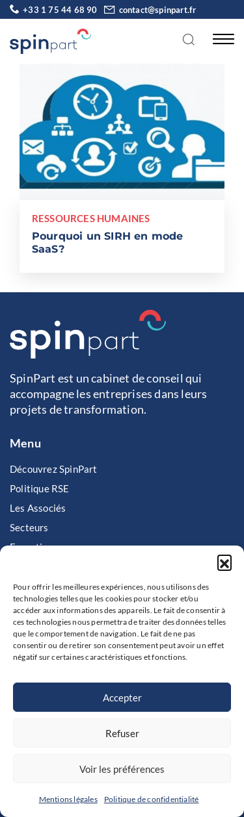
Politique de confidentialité (151, 799)
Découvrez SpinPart (54, 469)
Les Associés (38, 508)
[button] (224, 561)
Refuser (122, 733)
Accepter (122, 697)
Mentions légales (68, 799)
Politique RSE (40, 488)
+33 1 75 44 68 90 (54, 10)
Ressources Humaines (91, 218)
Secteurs (29, 527)
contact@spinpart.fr (148, 10)
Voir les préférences (122, 769)
